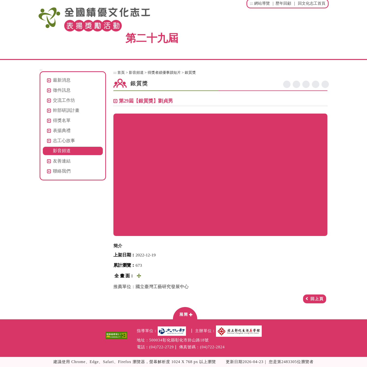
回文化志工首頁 (311, 3)
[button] (185, 313)
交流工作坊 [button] (64, 100)
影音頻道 (62, 150)
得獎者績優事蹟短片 (164, 72)
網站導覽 (262, 3)
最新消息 (62, 80)
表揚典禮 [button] (62, 130)
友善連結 (62, 161)
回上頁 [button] (317, 299)
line (306, 84)
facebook (287, 84)
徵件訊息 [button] (62, 90)
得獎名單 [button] (62, 120)
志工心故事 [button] (64, 140)
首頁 (121, 72)
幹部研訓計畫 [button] (66, 110)
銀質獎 (190, 72)
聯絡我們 (62, 171)
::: (251, 3)
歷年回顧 (283, 3)
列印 (325, 84)
